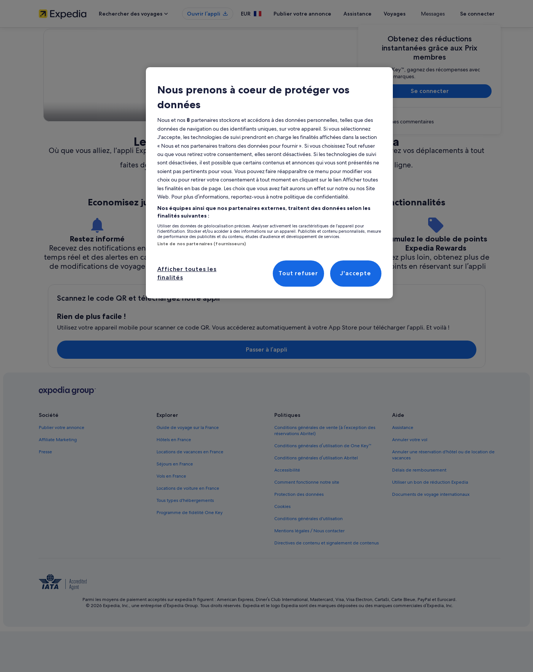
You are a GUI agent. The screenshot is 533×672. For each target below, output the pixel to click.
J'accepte (355, 273)
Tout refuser (298, 273)
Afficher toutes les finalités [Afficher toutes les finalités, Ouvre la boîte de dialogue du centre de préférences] (187, 273)
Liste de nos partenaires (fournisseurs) (201, 243)
